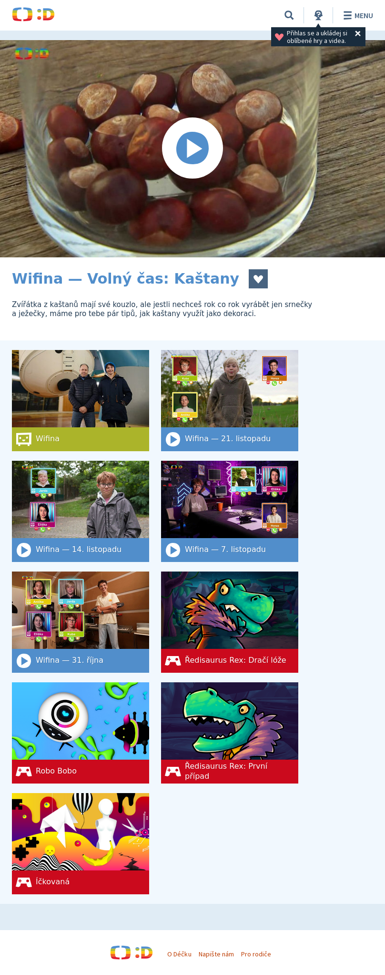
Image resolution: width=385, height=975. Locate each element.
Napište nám (216, 954)
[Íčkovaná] (80, 843)
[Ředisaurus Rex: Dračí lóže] (229, 622)
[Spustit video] (192, 148)
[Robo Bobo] (80, 733)
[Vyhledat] (289, 15)
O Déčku (179, 954)
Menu (356, 15)
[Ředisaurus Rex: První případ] (229, 733)
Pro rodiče (256, 954)
